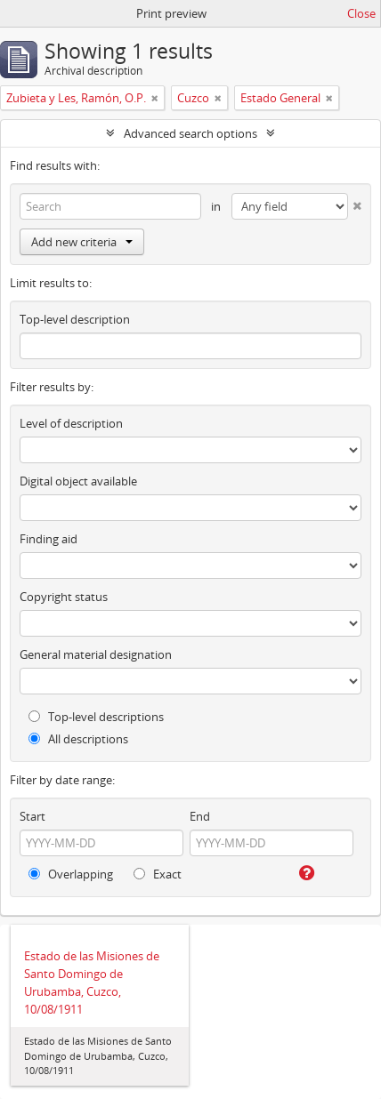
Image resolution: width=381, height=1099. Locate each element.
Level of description (71, 423)
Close (361, 13)
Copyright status (64, 597)
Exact (158, 874)
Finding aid (48, 539)
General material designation (96, 654)
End (200, 816)
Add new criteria (82, 242)
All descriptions (78, 739)
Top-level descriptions (96, 717)
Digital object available (78, 481)
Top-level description (75, 319)
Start (32, 816)
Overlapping (70, 874)
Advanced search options (190, 133)
